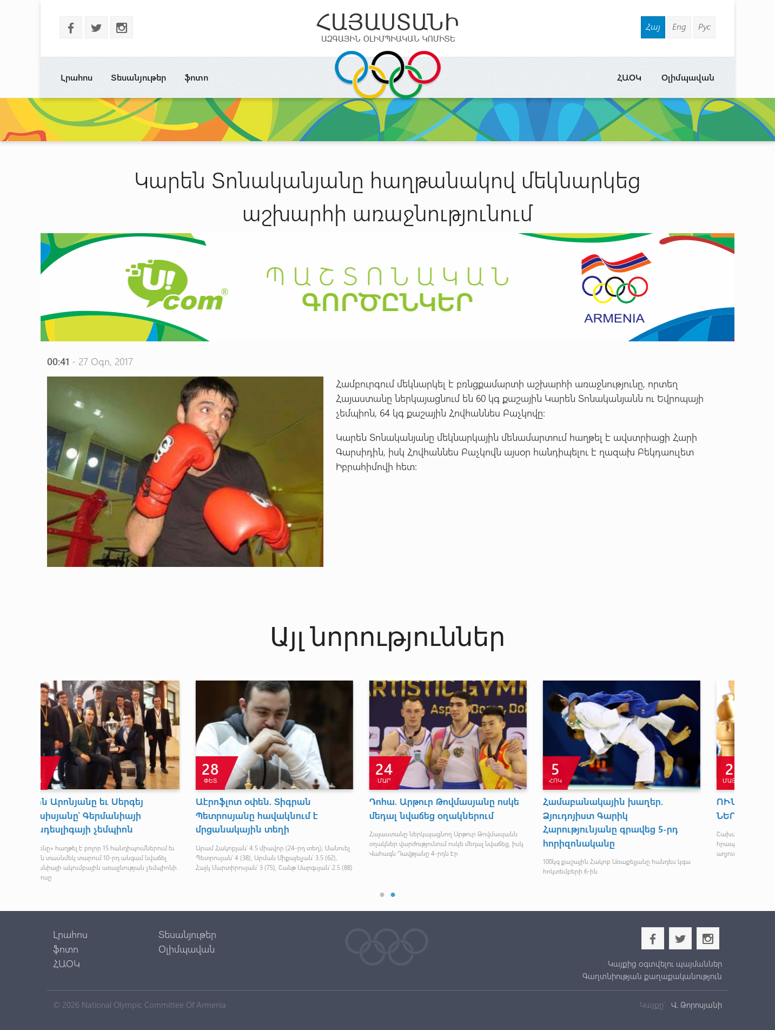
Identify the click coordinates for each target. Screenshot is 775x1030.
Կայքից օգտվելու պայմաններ (665, 963)
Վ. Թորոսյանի (695, 1004)
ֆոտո (196, 77)
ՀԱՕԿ (629, 77)
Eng (679, 26)
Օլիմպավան (687, 77)
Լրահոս (76, 77)
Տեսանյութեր (138, 77)
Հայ (653, 26)
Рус (704, 26)
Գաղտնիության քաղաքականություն (652, 975)
